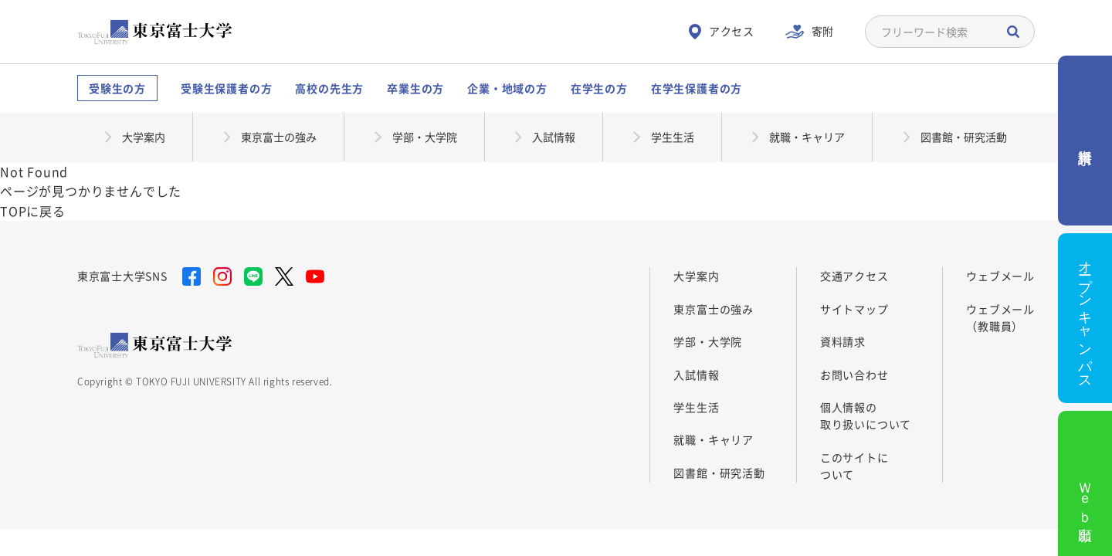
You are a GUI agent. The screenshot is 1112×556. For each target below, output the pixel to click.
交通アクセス (854, 275)
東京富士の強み (713, 309)
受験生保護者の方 (226, 88)
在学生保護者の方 (696, 88)
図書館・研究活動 (718, 472)
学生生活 (696, 407)
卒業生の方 (415, 88)
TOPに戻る (33, 211)
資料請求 (843, 341)
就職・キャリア (713, 439)
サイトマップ (854, 309)
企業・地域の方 (507, 88)
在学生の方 (599, 88)
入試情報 (696, 374)
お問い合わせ (854, 374)
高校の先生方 (329, 88)
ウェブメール (1000, 275)
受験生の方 (117, 88)
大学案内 (696, 275)
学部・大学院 (707, 341)
